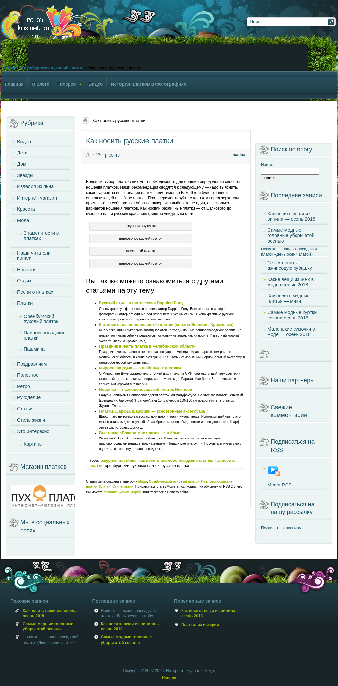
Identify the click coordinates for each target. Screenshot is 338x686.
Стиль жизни (122, 486)
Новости (26, 269)
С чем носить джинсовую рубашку (290, 265)
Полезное (28, 375)
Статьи (25, 408)
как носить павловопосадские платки (175, 460)
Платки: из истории (200, 624)
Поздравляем (32, 364)
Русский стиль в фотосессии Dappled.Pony (141, 303)
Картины (33, 444)
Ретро (23, 386)
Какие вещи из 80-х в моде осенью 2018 (291, 282)
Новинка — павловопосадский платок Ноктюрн (145, 389)
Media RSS (280, 484)
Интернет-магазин (37, 198)
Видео (24, 141)
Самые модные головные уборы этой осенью (291, 235)
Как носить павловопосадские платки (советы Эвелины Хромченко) (166, 324)
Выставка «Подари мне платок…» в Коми (140, 433)
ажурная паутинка (118, 460)
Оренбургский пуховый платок (52, 68)
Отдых (24, 280)
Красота (26, 209)
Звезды (25, 175)
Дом (21, 164)
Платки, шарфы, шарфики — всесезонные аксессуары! (153, 411)
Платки (10, 68)
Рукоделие (29, 397)
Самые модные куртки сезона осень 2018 (292, 315)
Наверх (169, 678)
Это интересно (33, 431)
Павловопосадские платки (45, 335)
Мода (142, 481)
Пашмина (34, 349)
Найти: (267, 164)
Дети (22, 152)
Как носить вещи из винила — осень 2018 (291, 216)
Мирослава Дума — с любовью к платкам (140, 368)
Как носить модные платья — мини (289, 298)
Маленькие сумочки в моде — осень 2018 (291, 331)
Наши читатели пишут (34, 255)
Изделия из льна (35, 186)
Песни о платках (35, 292)
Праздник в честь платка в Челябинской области (147, 346)
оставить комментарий (122, 492)
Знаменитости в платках (41, 235)
